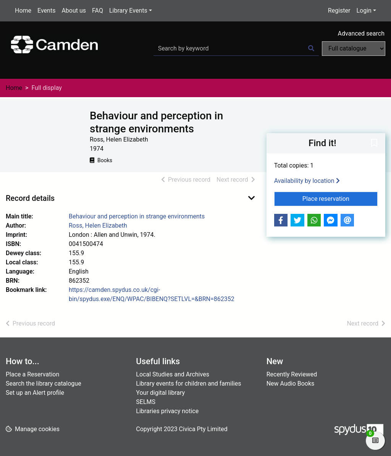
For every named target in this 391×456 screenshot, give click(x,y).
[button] (374, 144)
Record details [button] (30, 198)
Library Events (128, 10)
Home (23, 10)
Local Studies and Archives (172, 374)
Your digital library (160, 392)
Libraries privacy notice (167, 411)
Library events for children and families (188, 383)
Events (46, 10)
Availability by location (307, 180)
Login (363, 10)
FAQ (97, 10)
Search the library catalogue (43, 383)
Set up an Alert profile (35, 392)
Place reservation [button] (340, 198)
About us (73, 10)
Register (339, 10)
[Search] (311, 48)
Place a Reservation (32, 374)
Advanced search (361, 33)
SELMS (145, 402)
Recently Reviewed (292, 374)
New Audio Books (291, 383)
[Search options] (353, 48)
